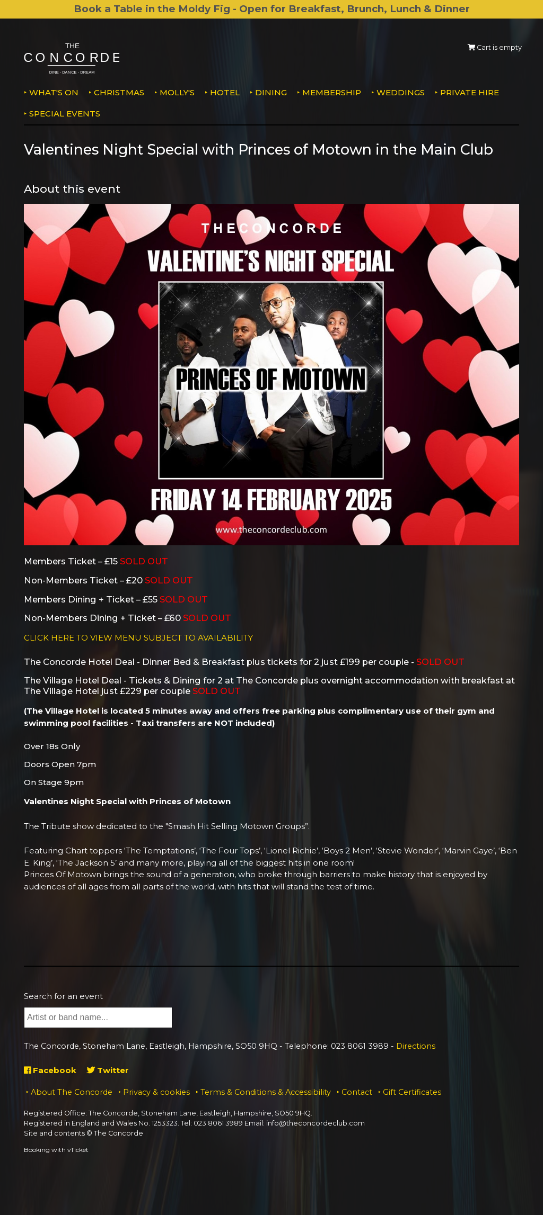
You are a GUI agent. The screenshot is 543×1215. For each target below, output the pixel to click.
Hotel (225, 92)
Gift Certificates (412, 1092)
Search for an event (63, 996)
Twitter (108, 1070)
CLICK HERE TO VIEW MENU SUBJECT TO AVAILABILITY (138, 638)
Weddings (400, 92)
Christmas (119, 92)
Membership (331, 92)
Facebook (50, 1070)
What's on (53, 92)
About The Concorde (71, 1092)
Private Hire (469, 92)
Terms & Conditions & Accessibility (265, 1092)
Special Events (64, 114)
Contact (356, 1092)
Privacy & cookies (156, 1092)
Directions (415, 1046)
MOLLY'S (177, 92)
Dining (271, 92)
